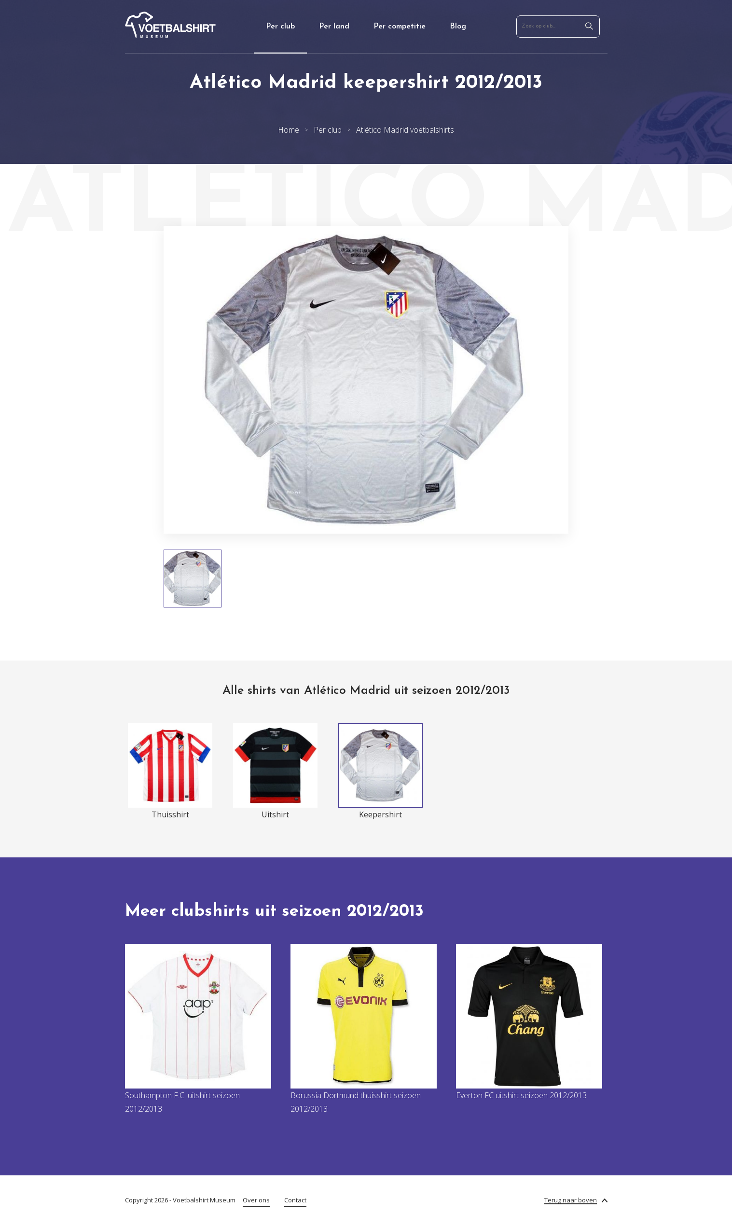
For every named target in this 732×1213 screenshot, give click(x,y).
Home (288, 129)
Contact (295, 1200)
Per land (334, 26)
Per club (280, 26)
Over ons (256, 1200)
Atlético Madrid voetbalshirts (405, 129)
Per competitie (399, 26)
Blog (458, 26)
